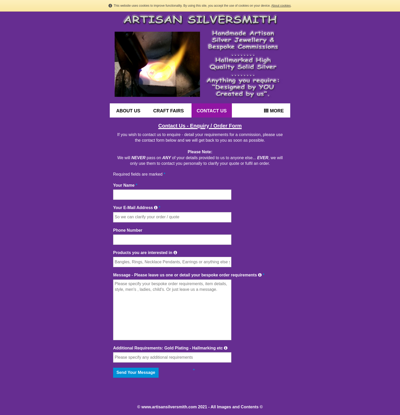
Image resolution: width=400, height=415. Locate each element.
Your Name (125, 185)
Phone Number (127, 230)
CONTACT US (212, 110)
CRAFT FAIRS (168, 110)
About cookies (280, 5)
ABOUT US (128, 110)
